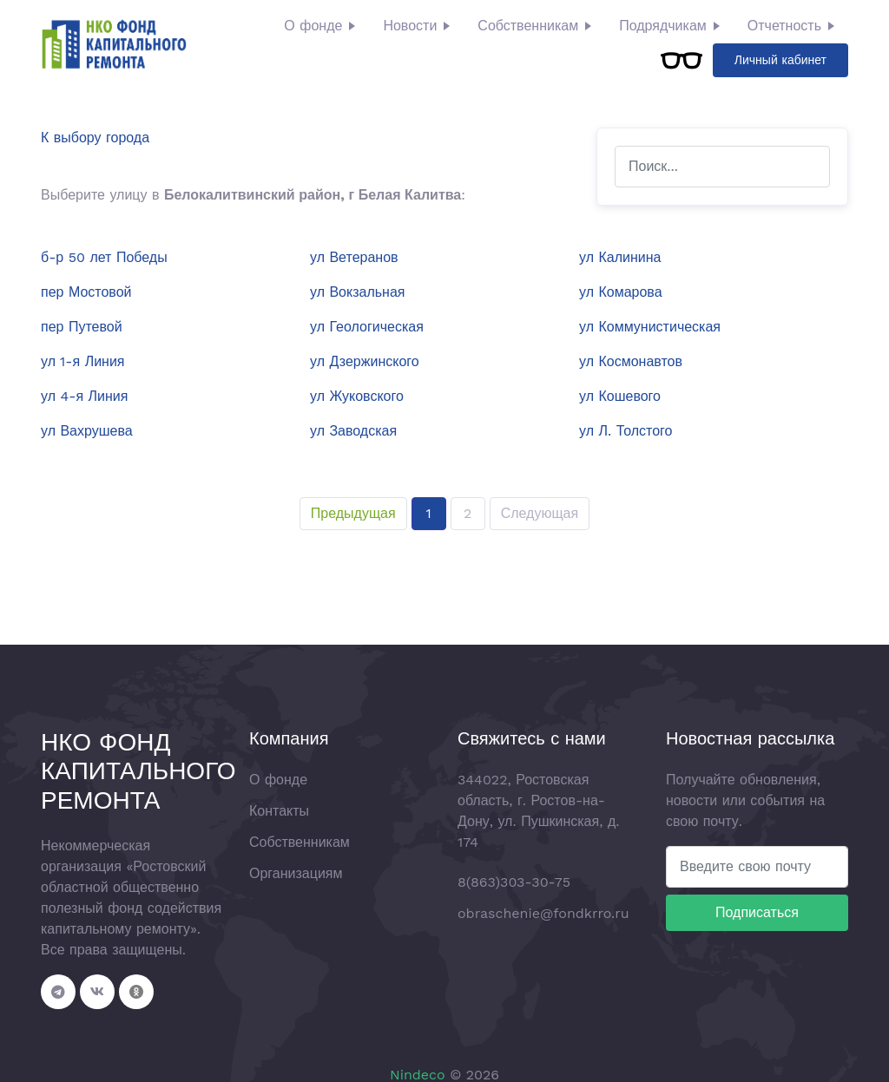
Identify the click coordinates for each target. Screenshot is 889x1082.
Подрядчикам (663, 25)
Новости (410, 25)
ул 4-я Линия (84, 396)
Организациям (296, 873)
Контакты (279, 811)
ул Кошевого (620, 396)
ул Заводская (353, 431)
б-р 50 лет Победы (104, 257)
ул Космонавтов (630, 361)
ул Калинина (620, 257)
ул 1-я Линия (83, 361)
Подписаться (757, 912)
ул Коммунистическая (650, 326)
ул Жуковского (357, 396)
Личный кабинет (780, 60)
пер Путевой (81, 326)
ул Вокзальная (357, 292)
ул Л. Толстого (626, 431)
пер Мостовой (86, 292)
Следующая (540, 513)
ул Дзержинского (364, 361)
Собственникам (527, 25)
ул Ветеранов (354, 257)
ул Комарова (620, 292)
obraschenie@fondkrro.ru (543, 913)
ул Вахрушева (87, 431)
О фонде (313, 25)
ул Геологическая (367, 326)
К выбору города (95, 137)
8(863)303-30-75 (514, 882)
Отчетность (784, 25)
